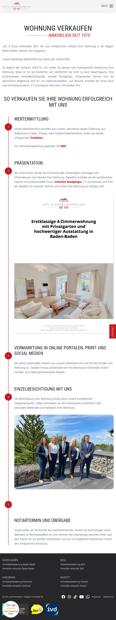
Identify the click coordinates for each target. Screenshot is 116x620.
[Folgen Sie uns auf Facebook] (63, 597)
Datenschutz (108, 597)
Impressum (96, 597)
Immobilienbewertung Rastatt (74, 581)
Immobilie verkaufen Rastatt (73, 585)
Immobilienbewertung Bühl (72, 564)
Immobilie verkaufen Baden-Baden (18, 568)
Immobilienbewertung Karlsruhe (17, 581)
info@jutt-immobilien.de (33, 597)
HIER (63, 146)
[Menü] (107, 6)
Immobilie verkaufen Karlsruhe (16, 585)
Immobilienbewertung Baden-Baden (18, 564)
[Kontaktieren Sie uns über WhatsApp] (88, 597)
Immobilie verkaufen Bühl (72, 568)
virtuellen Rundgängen (68, 182)
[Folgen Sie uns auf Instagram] (69, 597)
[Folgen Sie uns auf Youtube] (81, 596)
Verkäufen (36, 138)
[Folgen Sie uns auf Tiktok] (75, 597)
